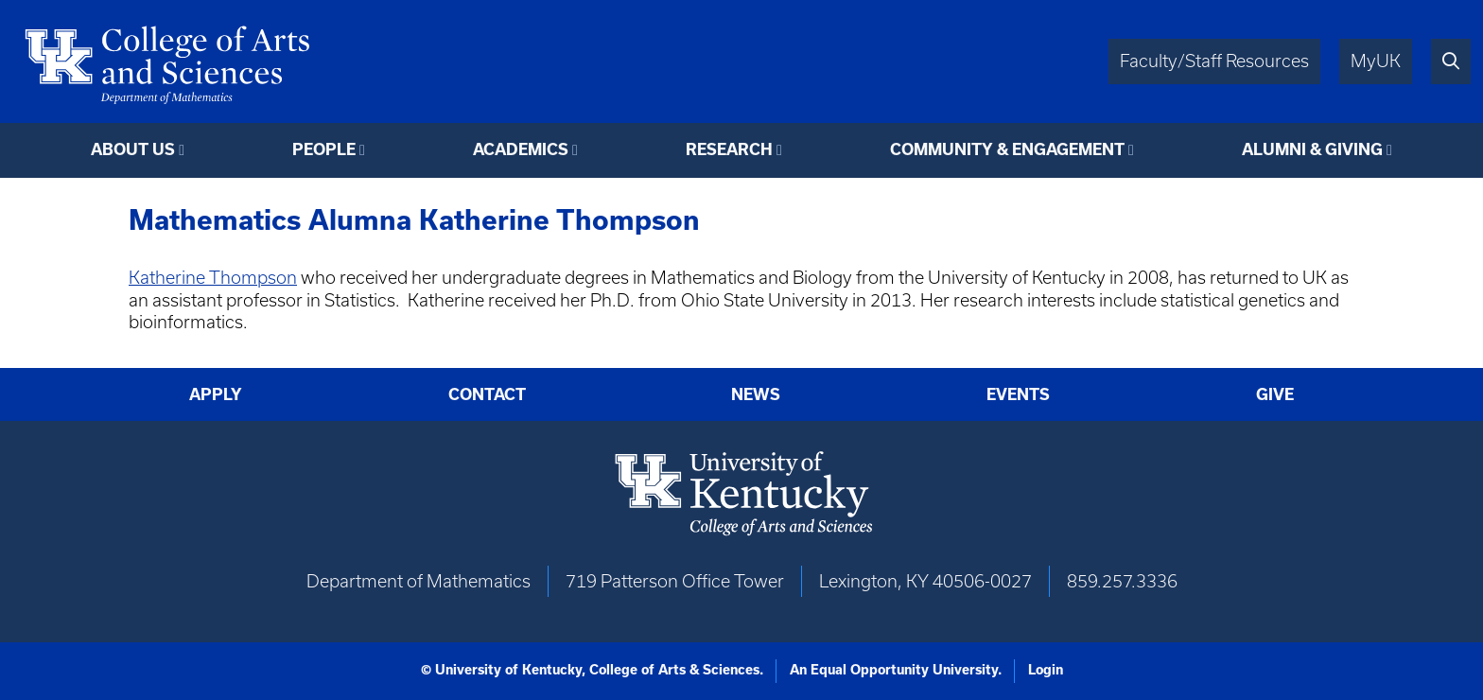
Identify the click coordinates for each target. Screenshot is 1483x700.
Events (1018, 394)
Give (1275, 394)
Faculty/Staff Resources (1214, 61)
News (755, 394)
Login (1045, 669)
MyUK (1376, 61)
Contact (487, 394)
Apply (215, 394)
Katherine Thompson (213, 278)
